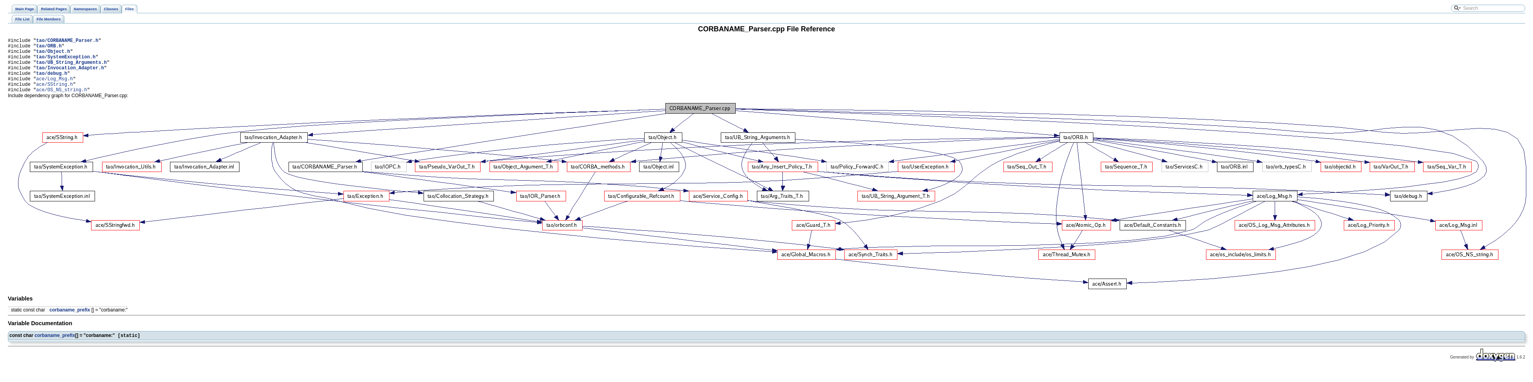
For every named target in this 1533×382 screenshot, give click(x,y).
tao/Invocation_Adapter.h (70, 74)
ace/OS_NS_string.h (61, 101)
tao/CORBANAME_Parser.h (67, 41)
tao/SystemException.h (65, 61)
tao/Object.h (53, 54)
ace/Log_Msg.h (54, 88)
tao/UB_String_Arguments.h (71, 68)
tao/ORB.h (49, 48)
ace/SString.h (54, 94)
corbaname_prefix (69, 321)
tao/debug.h (51, 81)
